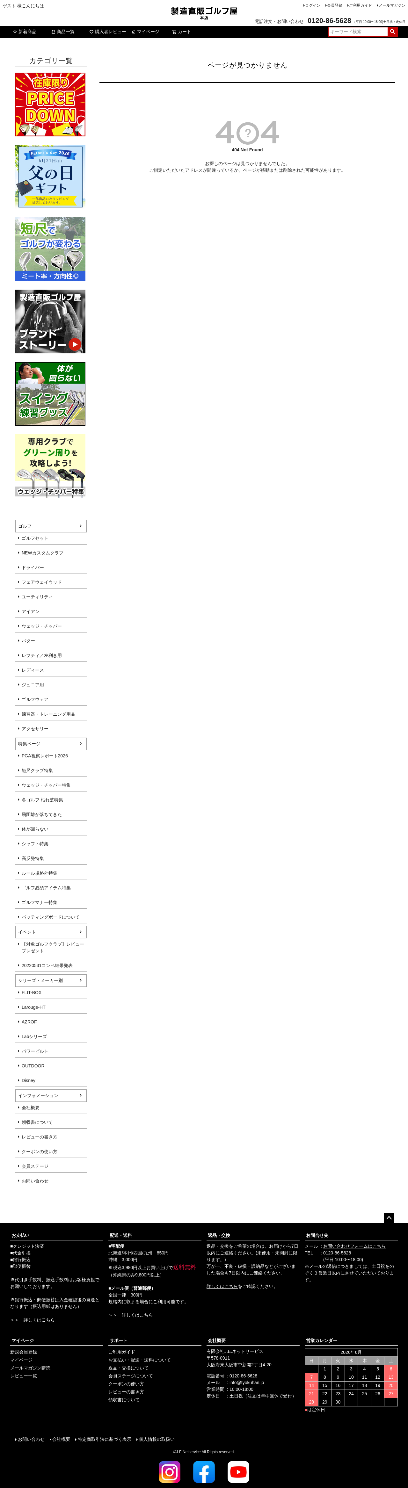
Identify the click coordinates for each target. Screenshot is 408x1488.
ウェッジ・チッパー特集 (46, 785)
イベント (27, 932)
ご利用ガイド (360, 5)
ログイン (312, 5)
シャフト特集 (35, 843)
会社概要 (31, 1107)
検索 (392, 31)
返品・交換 (219, 1235)
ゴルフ (25, 526)
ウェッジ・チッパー (42, 626)
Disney (28, 1080)
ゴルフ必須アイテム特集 (46, 887)
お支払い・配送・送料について (139, 1359)
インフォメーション (38, 1095)
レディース (33, 670)
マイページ (145, 31)
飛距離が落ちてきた (42, 814)
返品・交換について (128, 1367)
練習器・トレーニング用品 (48, 714)
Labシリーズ (34, 1036)
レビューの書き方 (39, 1136)
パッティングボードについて (51, 917)
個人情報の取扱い (157, 1439)
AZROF (29, 1021)
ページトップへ (389, 1218)
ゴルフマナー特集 (39, 902)
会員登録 (334, 5)
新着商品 (24, 31)
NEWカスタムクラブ (42, 552)
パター (28, 640)
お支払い (20, 1235)
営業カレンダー (321, 1340)
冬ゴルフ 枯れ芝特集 (42, 799)
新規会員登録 (23, 1351)
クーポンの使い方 (39, 1151)
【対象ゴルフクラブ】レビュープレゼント (53, 947)
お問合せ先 (317, 1235)
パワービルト (35, 1051)
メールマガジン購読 (30, 1367)
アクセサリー (35, 728)
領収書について (37, 1122)
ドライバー (33, 567)
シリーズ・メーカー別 (40, 980)
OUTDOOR (33, 1065)
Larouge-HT (34, 1007)
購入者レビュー (107, 31)
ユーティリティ (37, 596)
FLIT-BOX (31, 992)
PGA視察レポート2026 (45, 755)
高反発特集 (33, 858)
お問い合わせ (35, 1180)
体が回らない (35, 829)
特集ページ (29, 743)
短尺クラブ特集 (37, 770)
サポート (118, 1340)
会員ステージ (35, 1166)
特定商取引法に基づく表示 (104, 1439)
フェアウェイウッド (42, 582)
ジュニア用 (33, 684)
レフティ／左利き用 (42, 655)
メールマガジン (392, 5)
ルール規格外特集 (39, 873)
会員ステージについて (130, 1375)
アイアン (31, 611)
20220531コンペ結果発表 (47, 965)
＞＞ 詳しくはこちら (32, 1319)
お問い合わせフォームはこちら (354, 1246)
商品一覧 (63, 31)
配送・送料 (121, 1235)
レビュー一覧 (23, 1375)
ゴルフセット (35, 538)
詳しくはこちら (222, 1286)
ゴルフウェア (35, 699)
